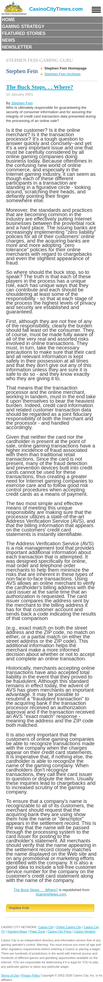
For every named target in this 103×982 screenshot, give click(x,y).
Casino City (46, 927)
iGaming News (17, 931)
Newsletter (17, 47)
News (8, 40)
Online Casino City (68, 927)
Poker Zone (37, 931)
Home (8, 19)
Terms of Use (10, 975)
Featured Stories (24, 33)
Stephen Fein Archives (62, 74)
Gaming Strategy (23, 26)
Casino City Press (59, 931)
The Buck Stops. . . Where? (39, 87)
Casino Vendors (85, 931)
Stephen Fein (22, 103)
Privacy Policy (30, 975)
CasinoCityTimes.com (56, 9)
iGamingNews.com (51, 894)
